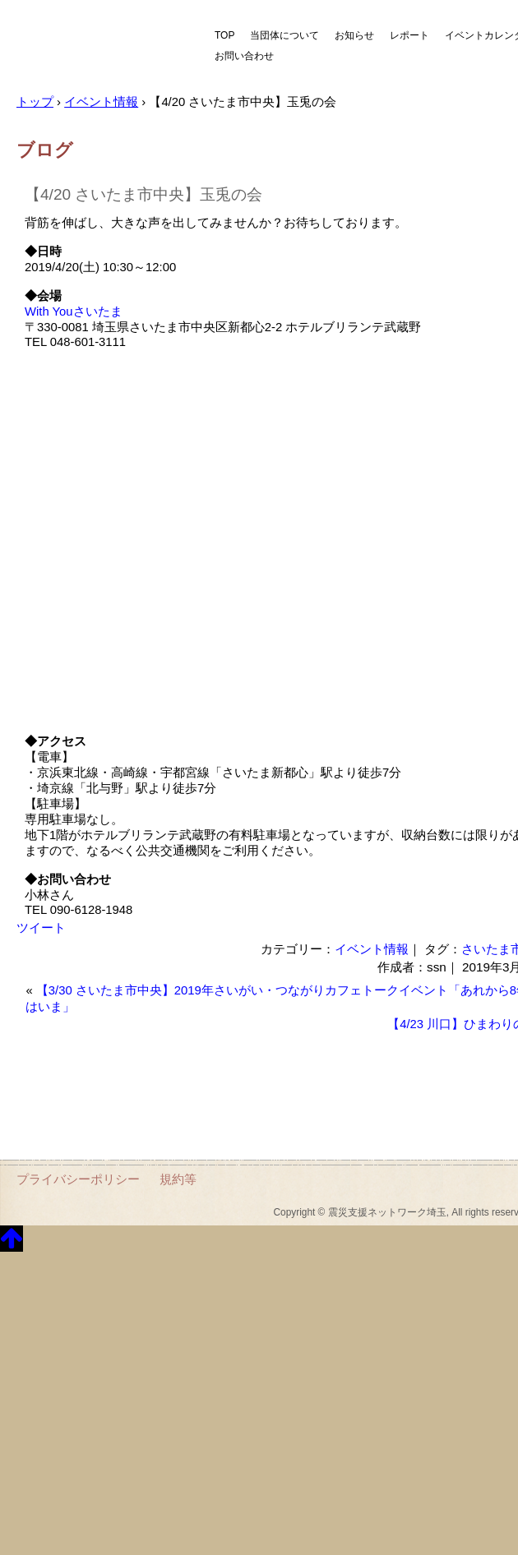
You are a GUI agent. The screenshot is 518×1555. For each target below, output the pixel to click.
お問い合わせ (244, 56)
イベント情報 (372, 949)
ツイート (41, 927)
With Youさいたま (74, 311)
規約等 (178, 1179)
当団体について (284, 35)
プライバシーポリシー (78, 1179)
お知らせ (354, 35)
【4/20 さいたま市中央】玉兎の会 (143, 194)
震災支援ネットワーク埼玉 (103, 47)
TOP (224, 35)
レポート (409, 35)
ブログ (44, 150)
